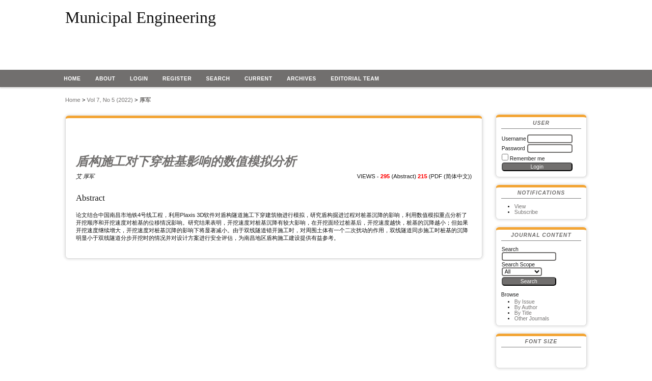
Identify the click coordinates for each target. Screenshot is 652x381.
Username (514, 139)
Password (513, 148)
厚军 (145, 100)
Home (72, 78)
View (520, 206)
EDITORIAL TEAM (355, 78)
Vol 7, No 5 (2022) (110, 100)
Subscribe (526, 212)
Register (177, 78)
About (105, 78)
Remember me (527, 158)
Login (139, 78)
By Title (523, 313)
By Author (525, 307)
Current (258, 78)
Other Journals (531, 318)
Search (218, 78)
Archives (301, 78)
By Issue (524, 302)
